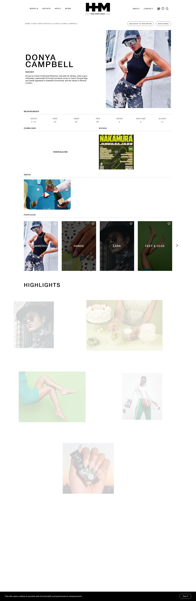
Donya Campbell (69, 24)
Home (27, 24)
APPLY (58, 8)
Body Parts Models (42, 24)
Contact (148, 9)
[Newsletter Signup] (158, 8)
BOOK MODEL (163, 23)
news (68, 8)
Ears (56, 24)
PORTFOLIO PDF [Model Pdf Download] (60, 152)
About (136, 9)
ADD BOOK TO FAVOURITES (140, 23)
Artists (46, 8)
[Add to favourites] (55, 223)
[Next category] (177, 245)
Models (34, 8)
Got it (185, 596)
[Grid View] (167, 34)
